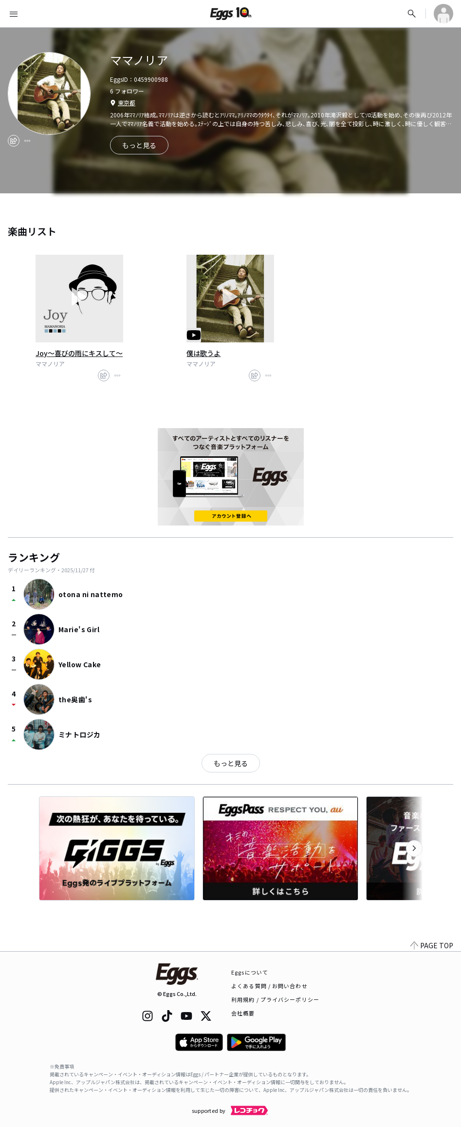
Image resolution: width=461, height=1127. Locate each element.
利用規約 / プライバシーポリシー (275, 999)
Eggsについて (249, 972)
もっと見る (231, 763)
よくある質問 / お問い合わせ (269, 986)
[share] (13, 141)
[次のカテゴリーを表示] (414, 848)
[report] (27, 141)
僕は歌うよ (203, 353)
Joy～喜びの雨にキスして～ (79, 353)
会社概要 (243, 1013)
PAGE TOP (431, 945)
